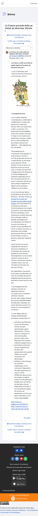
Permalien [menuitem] (27, 418)
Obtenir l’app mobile (19, 470)
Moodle (12, 490)
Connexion (33, 3)
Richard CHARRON (18, 56)
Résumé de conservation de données (19, 467)
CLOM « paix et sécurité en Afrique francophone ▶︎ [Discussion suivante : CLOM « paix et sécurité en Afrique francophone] (19, 42)
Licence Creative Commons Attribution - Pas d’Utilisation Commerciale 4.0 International (19, 511)
